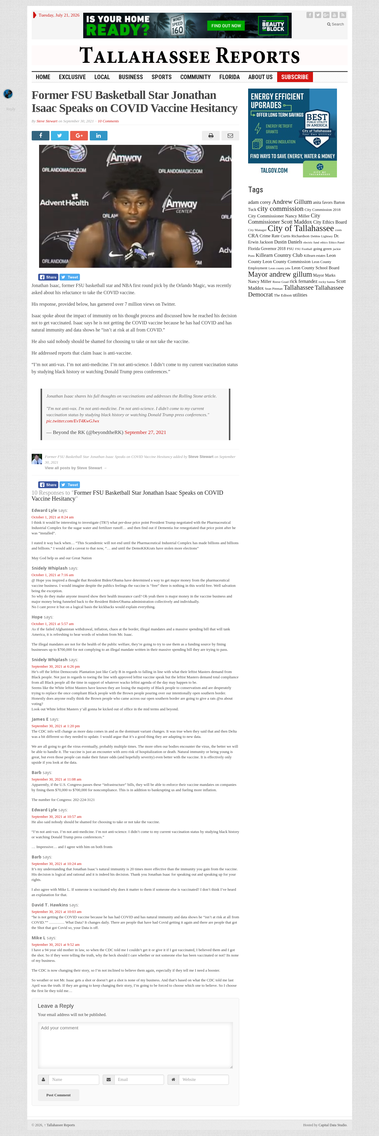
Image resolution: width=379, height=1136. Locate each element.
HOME (43, 77)
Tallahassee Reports (59, 1125)
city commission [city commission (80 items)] (280, 208)
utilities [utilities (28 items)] (300, 295)
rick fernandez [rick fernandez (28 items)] (304, 281)
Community (195, 77)
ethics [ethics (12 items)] (324, 242)
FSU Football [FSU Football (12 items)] (303, 249)
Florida (229, 77)
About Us (260, 77)
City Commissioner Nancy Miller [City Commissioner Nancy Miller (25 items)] (279, 215)
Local (102, 77)
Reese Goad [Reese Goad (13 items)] (280, 281)
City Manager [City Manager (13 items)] (257, 230)
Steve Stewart (46, 121)
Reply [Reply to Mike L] (10, 109)
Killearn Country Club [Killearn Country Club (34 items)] (279, 255)
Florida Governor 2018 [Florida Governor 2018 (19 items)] (267, 248)
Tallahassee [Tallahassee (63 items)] (299, 287)
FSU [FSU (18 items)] (290, 248)
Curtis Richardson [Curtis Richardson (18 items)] (295, 236)
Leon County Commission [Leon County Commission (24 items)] (287, 261)
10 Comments (108, 121)
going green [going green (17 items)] (322, 248)
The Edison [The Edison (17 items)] (283, 295)
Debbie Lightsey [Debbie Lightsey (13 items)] (322, 236)
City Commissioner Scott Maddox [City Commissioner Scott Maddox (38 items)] (284, 219)
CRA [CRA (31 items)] (253, 235)
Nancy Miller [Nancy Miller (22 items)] (260, 281)
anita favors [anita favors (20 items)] (323, 202)
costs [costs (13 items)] (338, 230)
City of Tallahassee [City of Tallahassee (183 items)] (301, 228)
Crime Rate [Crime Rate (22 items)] (270, 235)
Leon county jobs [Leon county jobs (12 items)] (279, 268)
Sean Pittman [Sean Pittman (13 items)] (273, 288)
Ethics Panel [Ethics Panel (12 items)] (336, 242)
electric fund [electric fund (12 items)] (311, 242)
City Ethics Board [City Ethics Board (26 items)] (330, 222)
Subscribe (295, 77)
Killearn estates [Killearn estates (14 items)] (314, 256)
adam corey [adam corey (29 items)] (259, 202)
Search (335, 24)
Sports (162, 77)
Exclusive (72, 77)
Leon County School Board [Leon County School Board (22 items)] (315, 267)
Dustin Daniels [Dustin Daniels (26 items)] (288, 241)
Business (131, 77)
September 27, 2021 (145, 432)
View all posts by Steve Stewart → (76, 468)
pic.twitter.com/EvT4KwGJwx (72, 421)
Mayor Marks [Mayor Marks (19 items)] (324, 275)
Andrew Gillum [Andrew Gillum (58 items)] (292, 201)
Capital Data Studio (333, 1125)
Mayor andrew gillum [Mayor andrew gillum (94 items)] (280, 274)
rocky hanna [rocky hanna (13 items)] (327, 281)
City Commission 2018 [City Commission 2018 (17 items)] (323, 209)
